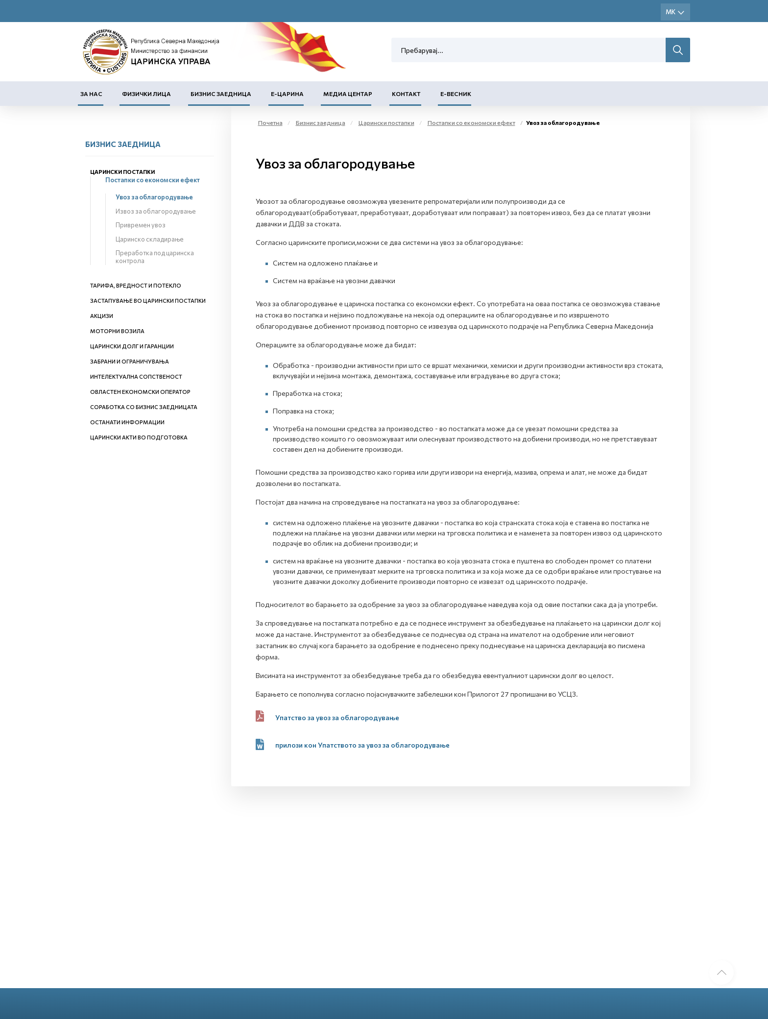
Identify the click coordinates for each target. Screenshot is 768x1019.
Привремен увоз (141, 225)
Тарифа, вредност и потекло (135, 285)
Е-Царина (287, 93)
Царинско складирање (150, 239)
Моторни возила (117, 331)
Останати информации (127, 422)
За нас (91, 93)
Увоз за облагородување (154, 197)
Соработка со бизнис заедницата (143, 407)
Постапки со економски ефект (152, 180)
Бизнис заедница (221, 93)
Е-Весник (455, 93)
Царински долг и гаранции (132, 346)
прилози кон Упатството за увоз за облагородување (362, 745)
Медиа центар (347, 93)
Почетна (270, 122)
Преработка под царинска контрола (155, 257)
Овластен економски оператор (140, 391)
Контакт (406, 93)
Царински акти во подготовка (139, 437)
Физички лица (146, 93)
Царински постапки (122, 172)
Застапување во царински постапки (148, 300)
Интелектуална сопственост (136, 376)
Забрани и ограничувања (129, 361)
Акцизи (101, 316)
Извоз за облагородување (156, 211)
